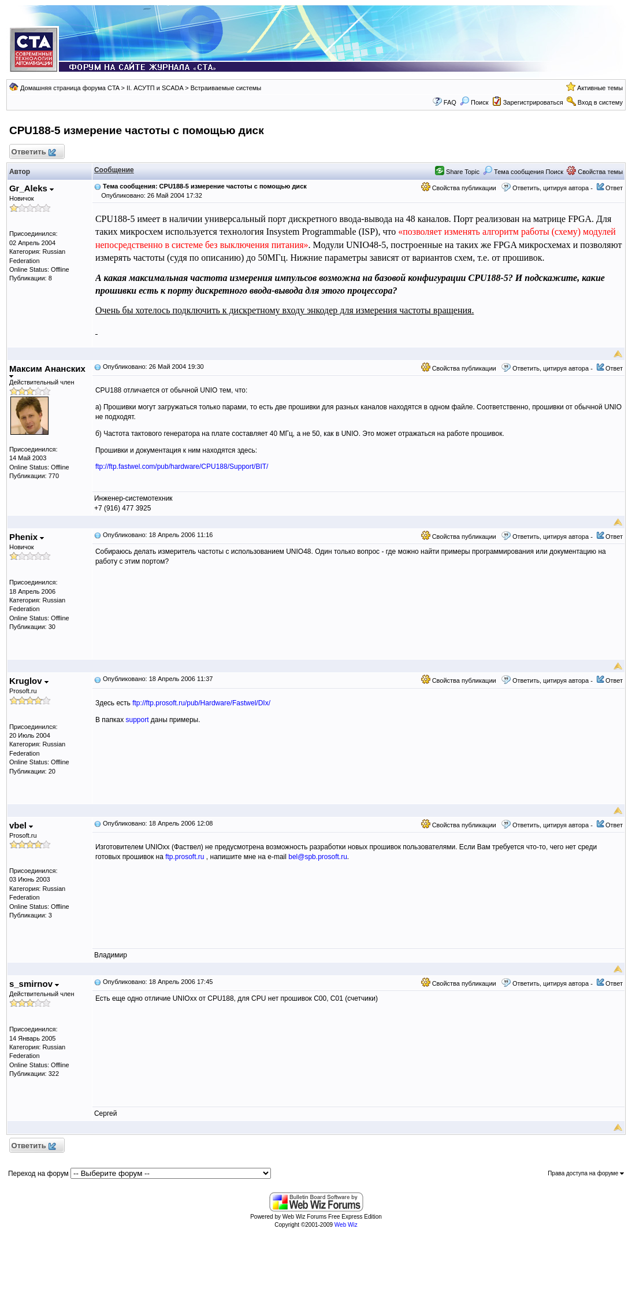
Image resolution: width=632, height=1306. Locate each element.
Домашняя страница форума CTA (70, 87)
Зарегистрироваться (533, 102)
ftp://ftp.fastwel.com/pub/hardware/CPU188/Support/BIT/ (181, 467)
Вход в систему (600, 102)
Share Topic (457, 171)
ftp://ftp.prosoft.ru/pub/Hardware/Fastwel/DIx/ (201, 703)
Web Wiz (346, 1225)
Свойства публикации (458, 187)
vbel (21, 825)
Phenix (26, 537)
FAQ (450, 102)
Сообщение (114, 170)
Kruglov (29, 681)
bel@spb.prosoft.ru (317, 857)
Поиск (474, 102)
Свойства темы (595, 171)
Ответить (33, 152)
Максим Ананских (47, 371)
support (136, 720)
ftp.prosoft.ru (184, 857)
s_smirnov (34, 984)
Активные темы (600, 87)
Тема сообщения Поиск (523, 171)
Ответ (614, 187)
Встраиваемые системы (226, 87)
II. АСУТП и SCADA (155, 87)
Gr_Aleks (31, 188)
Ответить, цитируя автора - (552, 187)
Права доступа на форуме (586, 1173)
